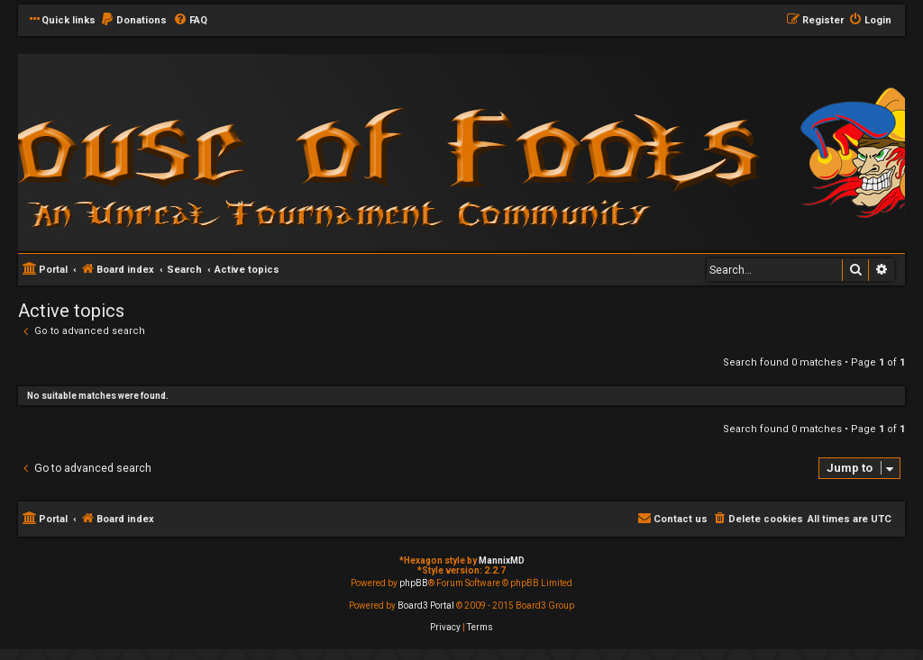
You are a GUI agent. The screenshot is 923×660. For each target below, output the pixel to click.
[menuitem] (133, 21)
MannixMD (502, 560)
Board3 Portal (426, 605)
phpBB (413, 583)
